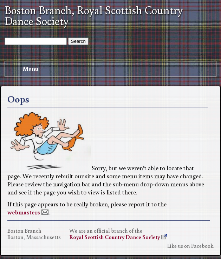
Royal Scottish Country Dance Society (114, 236)
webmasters (23, 212)
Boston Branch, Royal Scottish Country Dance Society (94, 16)
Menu (24, 69)
